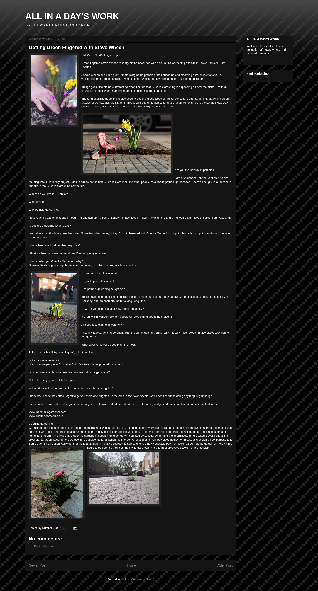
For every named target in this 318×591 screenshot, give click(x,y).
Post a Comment (44, 546)
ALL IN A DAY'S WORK (72, 16)
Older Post (225, 565)
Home (131, 565)
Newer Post (37, 565)
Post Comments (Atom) (139, 579)
